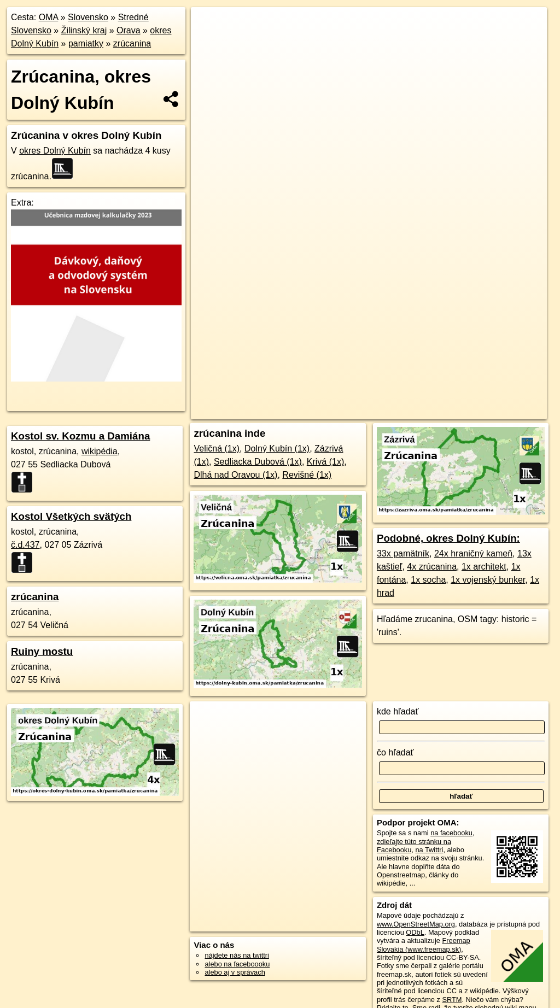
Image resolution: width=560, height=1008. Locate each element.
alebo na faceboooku (237, 964)
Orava (128, 30)
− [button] (209, 42)
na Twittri (429, 850)
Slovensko (88, 17)
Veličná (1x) (217, 448)
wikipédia (99, 451)
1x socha (428, 579)
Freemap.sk (360, 392)
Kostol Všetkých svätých (71, 516)
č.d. (25, 544)
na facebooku (451, 833)
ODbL (415, 932)
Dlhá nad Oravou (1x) (235, 474)
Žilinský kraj (84, 30)
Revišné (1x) (306, 474)
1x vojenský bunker (488, 579)
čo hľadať (395, 752)
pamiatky (85, 43)
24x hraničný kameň (473, 553)
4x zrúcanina (432, 566)
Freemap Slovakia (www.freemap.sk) (423, 944)
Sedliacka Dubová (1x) (258, 461)
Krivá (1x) (325, 461)
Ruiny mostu (42, 651)
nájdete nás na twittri (237, 955)
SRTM (452, 999)
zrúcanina (132, 43)
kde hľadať (398, 711)
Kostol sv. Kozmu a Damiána (80, 436)
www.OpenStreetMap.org (416, 924)
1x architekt (484, 566)
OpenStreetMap (303, 392)
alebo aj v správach (235, 972)
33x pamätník (403, 553)
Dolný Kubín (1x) (277, 448)
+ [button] (209, 25)
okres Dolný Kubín (55, 150)
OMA (49, 17)
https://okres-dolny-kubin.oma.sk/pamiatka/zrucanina (470, 392)
